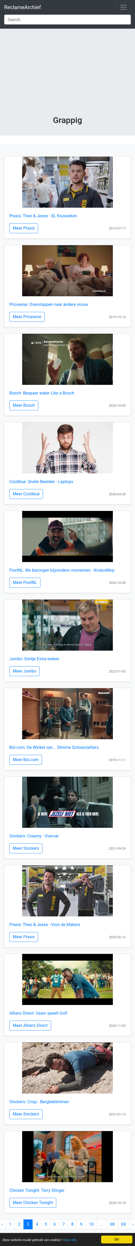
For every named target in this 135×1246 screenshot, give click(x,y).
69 (123, 1224)
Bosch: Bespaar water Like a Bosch (41, 393)
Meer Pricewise (27, 316)
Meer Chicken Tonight (33, 1202)
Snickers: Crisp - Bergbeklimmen (39, 1101)
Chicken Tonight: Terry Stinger (37, 1190)
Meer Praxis (24, 228)
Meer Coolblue (26, 493)
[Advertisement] (67, 76)
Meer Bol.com (26, 759)
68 (112, 1224)
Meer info (70, 1240)
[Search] (67, 19)
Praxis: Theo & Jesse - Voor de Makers (44, 924)
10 (91, 1224)
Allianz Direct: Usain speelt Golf (38, 1013)
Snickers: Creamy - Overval (33, 836)
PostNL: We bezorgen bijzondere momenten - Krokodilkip (61, 570)
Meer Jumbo (24, 671)
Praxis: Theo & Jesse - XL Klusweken (43, 215)
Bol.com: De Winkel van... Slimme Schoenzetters (54, 747)
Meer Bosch (24, 405)
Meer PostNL (25, 582)
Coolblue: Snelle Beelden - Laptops (41, 481)
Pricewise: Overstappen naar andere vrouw (48, 304)
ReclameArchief (22, 7)
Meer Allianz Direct (30, 1025)
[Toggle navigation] (123, 7)
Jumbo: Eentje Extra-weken (34, 658)
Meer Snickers (26, 848)
